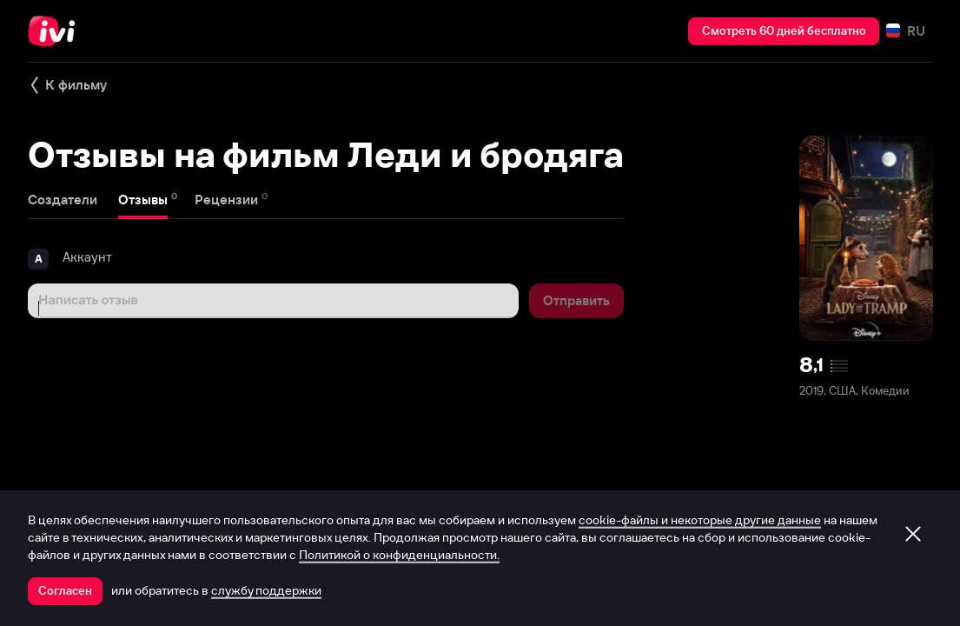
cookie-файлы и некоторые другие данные (700, 520)
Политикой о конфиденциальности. (399, 555)
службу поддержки (266, 590)
